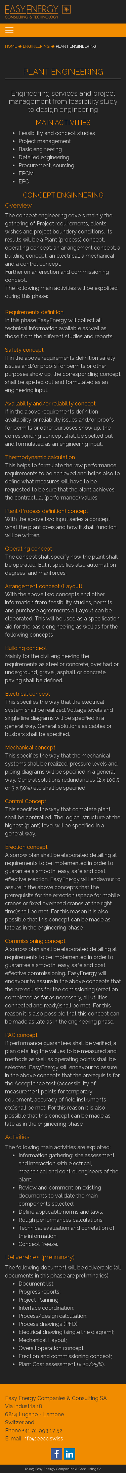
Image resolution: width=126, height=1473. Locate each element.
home (11, 46)
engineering (36, 46)
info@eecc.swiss (43, 1438)
